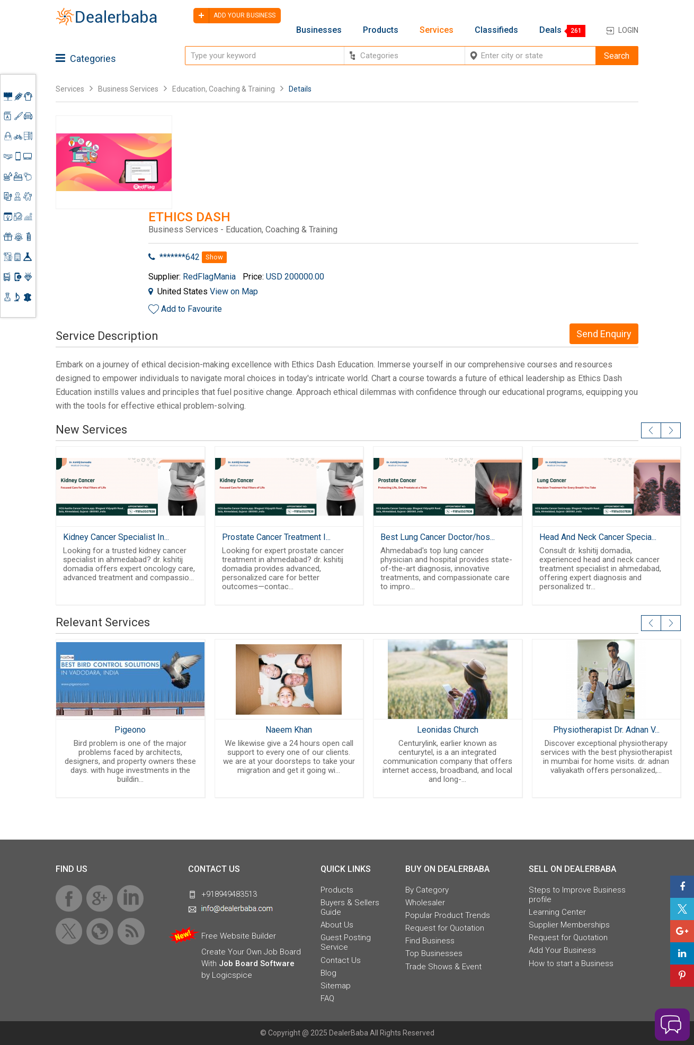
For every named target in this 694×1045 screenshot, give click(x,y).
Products (380, 30)
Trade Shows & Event (443, 966)
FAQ (327, 998)
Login (628, 30)
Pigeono (130, 730)
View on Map (234, 291)
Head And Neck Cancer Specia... (597, 537)
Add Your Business (562, 950)
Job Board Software (257, 963)
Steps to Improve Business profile (577, 894)
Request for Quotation (444, 928)
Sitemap (336, 985)
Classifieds (496, 30)
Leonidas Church (447, 730)
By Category (427, 890)
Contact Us (341, 960)
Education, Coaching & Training (223, 89)
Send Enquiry (603, 333)
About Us (337, 925)
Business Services (129, 89)
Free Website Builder (238, 936)
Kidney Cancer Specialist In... (116, 537)
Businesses (319, 30)
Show (214, 257)
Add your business (234, 15)
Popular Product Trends (447, 915)
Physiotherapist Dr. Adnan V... (606, 730)
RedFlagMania (209, 277)
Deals (550, 30)
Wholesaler (425, 902)
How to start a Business (571, 963)
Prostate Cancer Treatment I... (276, 537)
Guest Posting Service (346, 942)
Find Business (430, 940)
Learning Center (557, 912)
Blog (328, 973)
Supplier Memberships (569, 925)
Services (436, 30)
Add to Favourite (191, 309)
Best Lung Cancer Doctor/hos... (437, 537)
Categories (86, 58)
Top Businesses (433, 953)
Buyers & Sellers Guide (350, 907)
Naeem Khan (288, 730)
